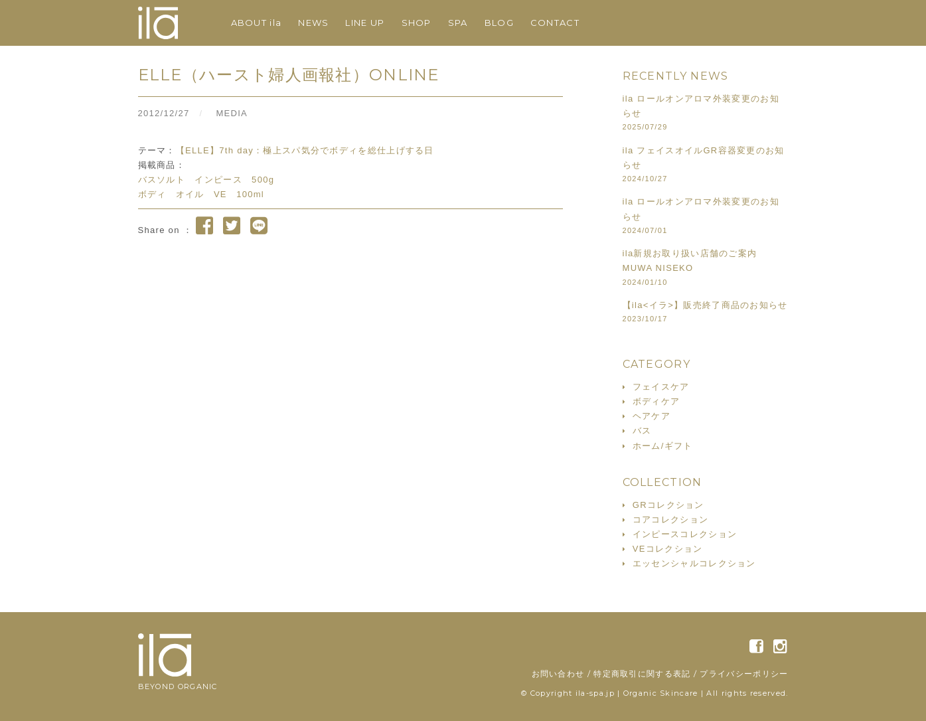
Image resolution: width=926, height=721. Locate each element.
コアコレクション (670, 519)
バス (642, 431)
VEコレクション (668, 549)
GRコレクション (668, 505)
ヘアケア (651, 416)
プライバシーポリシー (744, 674)
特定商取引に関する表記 (641, 674)
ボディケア (656, 401)
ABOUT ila (256, 22)
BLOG (499, 22)
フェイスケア (661, 387)
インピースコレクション (685, 534)
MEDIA (232, 113)
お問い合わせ (558, 674)
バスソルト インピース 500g (206, 180)
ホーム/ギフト (663, 446)
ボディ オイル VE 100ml (201, 194)
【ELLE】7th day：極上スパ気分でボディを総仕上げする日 (305, 150)
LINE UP (364, 22)
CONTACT (554, 22)
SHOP (416, 22)
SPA (458, 22)
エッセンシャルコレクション (694, 563)
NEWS (313, 22)
